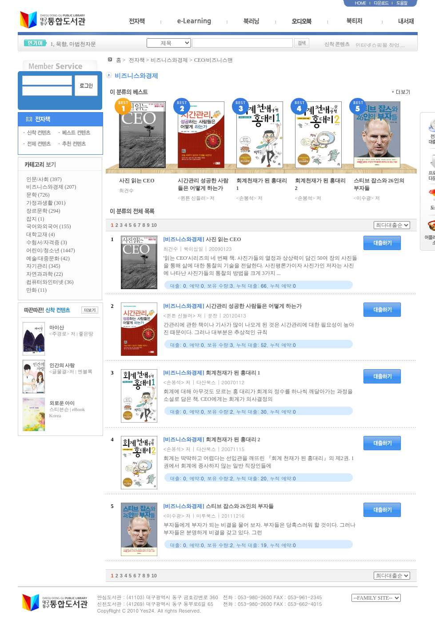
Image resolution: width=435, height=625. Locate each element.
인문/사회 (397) (44, 179)
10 (154, 225)
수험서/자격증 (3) (46, 242)
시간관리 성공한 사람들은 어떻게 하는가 (203, 184)
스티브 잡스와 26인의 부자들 (379, 184)
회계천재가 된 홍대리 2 (320, 184)
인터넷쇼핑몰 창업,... (380, 47)
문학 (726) (38, 195)
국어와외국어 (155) (48, 226)
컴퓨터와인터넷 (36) (50, 282)
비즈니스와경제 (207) (51, 187)
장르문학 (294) (43, 211)
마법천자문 (82, 44)
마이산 (56, 327)
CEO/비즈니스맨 (213, 60)
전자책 (137, 60)
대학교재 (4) (40, 234)
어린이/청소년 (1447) (50, 250)
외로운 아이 (62, 403)
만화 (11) (36, 290)
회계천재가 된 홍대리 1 (261, 184)
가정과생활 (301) (46, 203)
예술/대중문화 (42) (48, 258)
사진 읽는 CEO (137, 180)
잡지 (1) (35, 219)
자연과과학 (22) (44, 274)
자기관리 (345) (43, 266)
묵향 (61, 44)
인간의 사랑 (62, 365)
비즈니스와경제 (169, 60)
